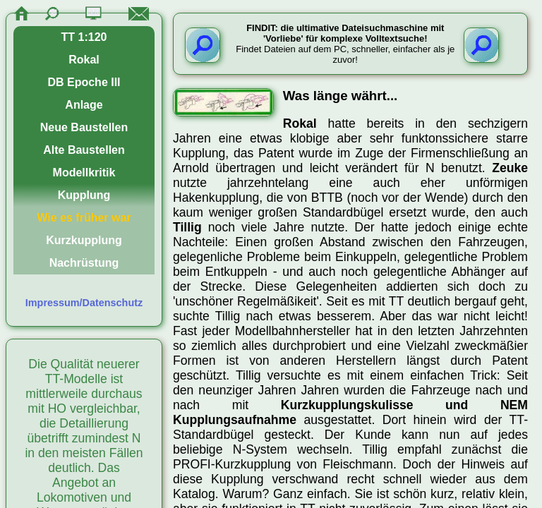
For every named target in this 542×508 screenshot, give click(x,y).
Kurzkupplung (84, 240)
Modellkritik (84, 173)
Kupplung (84, 195)
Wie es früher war (84, 218)
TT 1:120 (84, 37)
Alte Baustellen (84, 150)
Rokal (84, 60)
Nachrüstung (84, 263)
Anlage (83, 105)
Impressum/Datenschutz (84, 302)
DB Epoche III (83, 82)
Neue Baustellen (84, 127)
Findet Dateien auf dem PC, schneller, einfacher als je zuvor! (345, 44)
